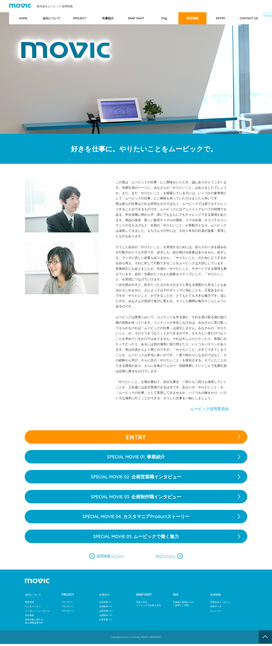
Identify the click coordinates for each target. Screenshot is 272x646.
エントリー (215, 613)
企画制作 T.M (105, 617)
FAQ (164, 18)
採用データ (215, 608)
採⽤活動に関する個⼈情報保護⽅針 (34, 623)
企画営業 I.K (105, 604)
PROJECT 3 (68, 613)
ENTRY (221, 18)
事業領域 (29, 604)
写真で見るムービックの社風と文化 (148, 606)
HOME (23, 18)
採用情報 (192, 18)
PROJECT (79, 18)
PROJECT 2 (68, 608)
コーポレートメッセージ (37, 613)
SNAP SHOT (136, 18)
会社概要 (29, 617)
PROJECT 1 (67, 604)
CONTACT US (249, 18)
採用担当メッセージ (220, 604)
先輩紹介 (108, 18)
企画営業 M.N (106, 613)
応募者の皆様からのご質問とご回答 (183, 606)
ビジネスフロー (33, 608)
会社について (51, 18)
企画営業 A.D (105, 621)
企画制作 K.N (105, 608)
